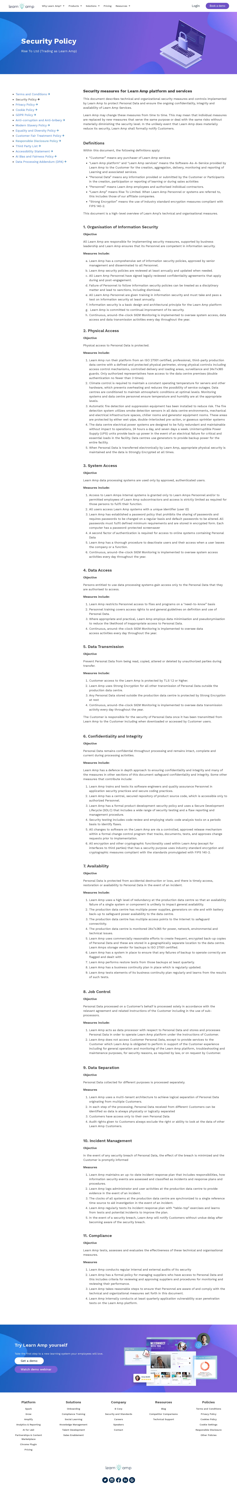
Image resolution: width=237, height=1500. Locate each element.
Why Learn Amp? (49, 6)
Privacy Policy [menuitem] (208, 1414)
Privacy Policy (27, 104)
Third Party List (28, 146)
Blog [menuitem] (163, 1408)
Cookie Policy (26, 110)
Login (196, 6)
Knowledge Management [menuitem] (73, 1424)
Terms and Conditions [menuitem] (208, 1408)
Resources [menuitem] (163, 1402)
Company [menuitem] (118, 1402)
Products (71, 6)
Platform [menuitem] (28, 1402)
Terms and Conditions (33, 94)
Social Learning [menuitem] (73, 1419)
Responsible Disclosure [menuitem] (209, 1430)
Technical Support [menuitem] (163, 1419)
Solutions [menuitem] (73, 1402)
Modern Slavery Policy (33, 125)
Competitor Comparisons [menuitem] (163, 1414)
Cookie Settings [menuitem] (208, 1424)
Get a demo (30, 1360)
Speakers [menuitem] (118, 1424)
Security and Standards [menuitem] (118, 1414)
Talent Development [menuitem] (73, 1430)
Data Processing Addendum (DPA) (41, 161)
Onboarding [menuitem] (73, 1408)
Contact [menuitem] (118, 1430)
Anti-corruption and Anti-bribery (40, 120)
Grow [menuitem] (28, 1414)
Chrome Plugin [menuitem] (28, 1444)
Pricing (105, 6)
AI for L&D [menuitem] (28, 1430)
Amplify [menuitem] (28, 1419)
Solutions (89, 6)
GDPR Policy (26, 115)
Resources (119, 6)
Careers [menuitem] (118, 1419)
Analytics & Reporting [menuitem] (28, 1424)
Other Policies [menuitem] (208, 1435)
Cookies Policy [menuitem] (208, 1419)
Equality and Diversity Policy (37, 130)
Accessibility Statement (34, 151)
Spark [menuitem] (28, 1408)
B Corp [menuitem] (118, 1408)
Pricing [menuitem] (28, 1449)
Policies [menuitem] (208, 1402)
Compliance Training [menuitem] (73, 1414)
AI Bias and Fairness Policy (36, 156)
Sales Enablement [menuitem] (73, 1435)
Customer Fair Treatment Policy (40, 135)
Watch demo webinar (37, 1370)
